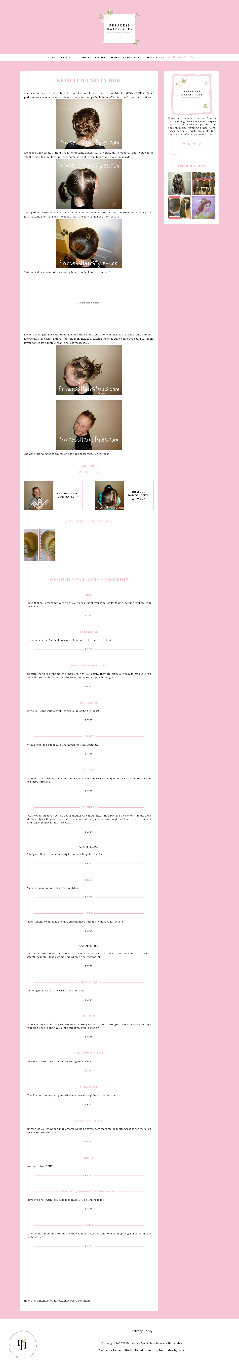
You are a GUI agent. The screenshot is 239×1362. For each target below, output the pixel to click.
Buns (83, 466)
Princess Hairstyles (89, 665)
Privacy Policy (142, 1331)
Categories (153, 57)
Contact (67, 57)
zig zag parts (110, 212)
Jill (89, 595)
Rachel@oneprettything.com (89, 1191)
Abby (89, 913)
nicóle (89, 1016)
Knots (93, 466)
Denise (89, 770)
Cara (89, 1225)
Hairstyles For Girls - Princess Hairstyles (154, 1343)
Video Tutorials (92, 57)
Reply (89, 615)
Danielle (88, 807)
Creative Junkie (89, 1120)
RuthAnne (89, 703)
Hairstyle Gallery (125, 57)
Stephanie (89, 632)
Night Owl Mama (88, 1053)
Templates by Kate (171, 1350)
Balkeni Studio (123, 1350)
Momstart (89, 1087)
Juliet (88, 736)
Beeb (89, 880)
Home (51, 57)
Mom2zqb (88, 982)
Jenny (89, 1158)
